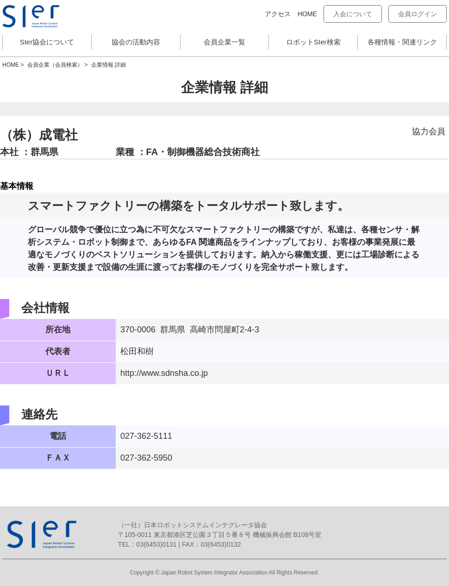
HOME (307, 14)
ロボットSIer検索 (313, 42)
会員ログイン (417, 14)
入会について (352, 14)
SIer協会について (47, 42)
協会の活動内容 (136, 42)
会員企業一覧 (224, 42)
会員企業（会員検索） (55, 65)
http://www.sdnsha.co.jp (164, 373)
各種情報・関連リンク (402, 42)
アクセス (278, 14)
